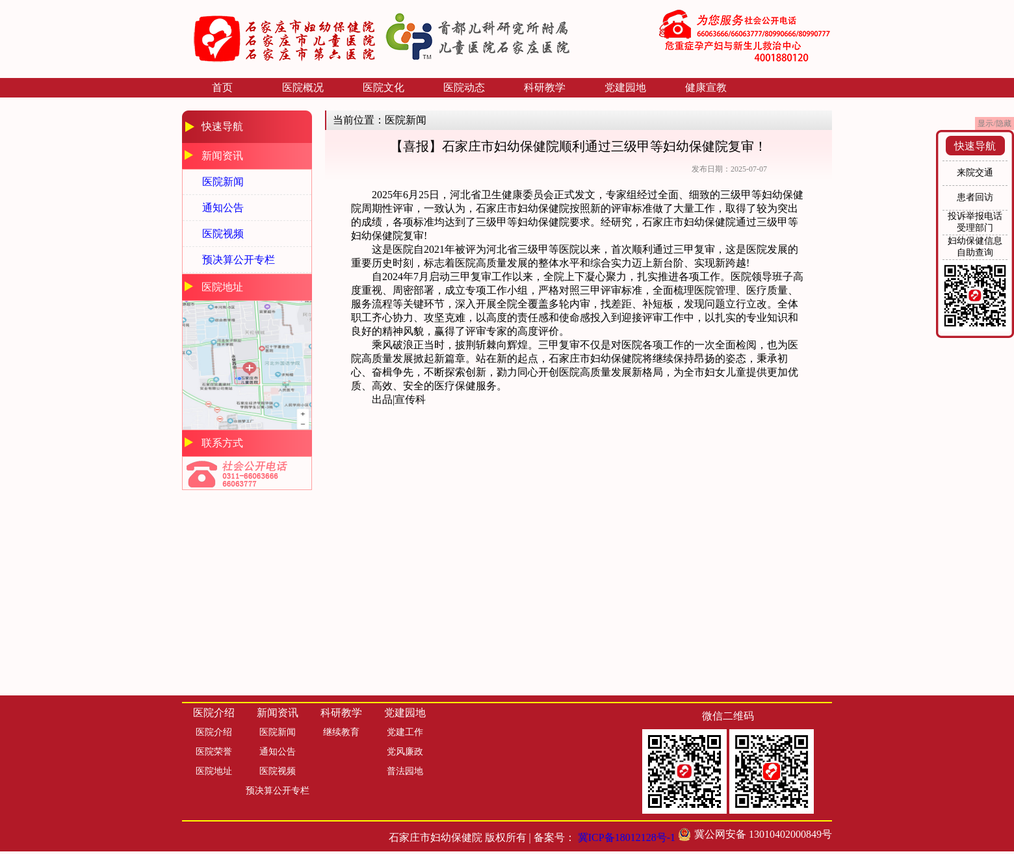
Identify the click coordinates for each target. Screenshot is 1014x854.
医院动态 (464, 87)
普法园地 (405, 771)
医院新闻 (223, 181)
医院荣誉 (214, 752)
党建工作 (405, 732)
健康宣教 (706, 87)
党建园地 (625, 87)
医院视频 (223, 233)
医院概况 (303, 87)
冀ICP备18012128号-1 (626, 837)
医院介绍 (214, 732)
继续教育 (341, 732)
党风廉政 (405, 752)
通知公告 (223, 207)
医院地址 (214, 771)
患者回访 (975, 197)
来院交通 (975, 172)
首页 (222, 87)
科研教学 (545, 87)
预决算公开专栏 (238, 259)
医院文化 (383, 87)
